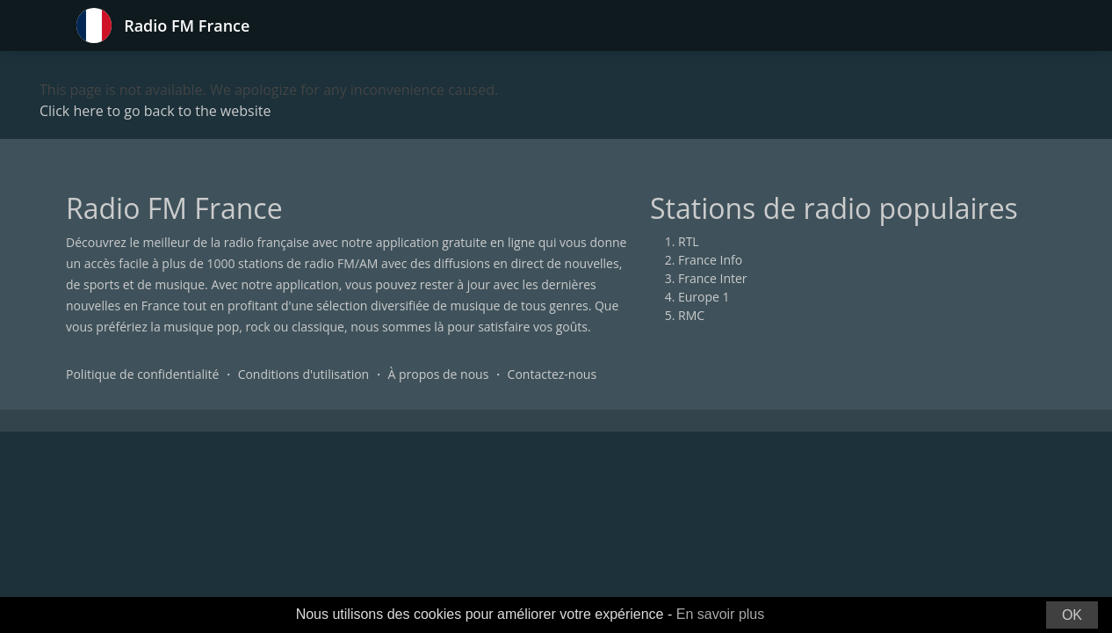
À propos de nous (437, 374)
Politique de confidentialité (142, 374)
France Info (710, 259)
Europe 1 (704, 296)
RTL (688, 241)
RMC (691, 315)
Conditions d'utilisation (304, 374)
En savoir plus (720, 614)
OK (1072, 615)
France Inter (712, 278)
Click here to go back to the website (155, 110)
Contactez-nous (552, 374)
